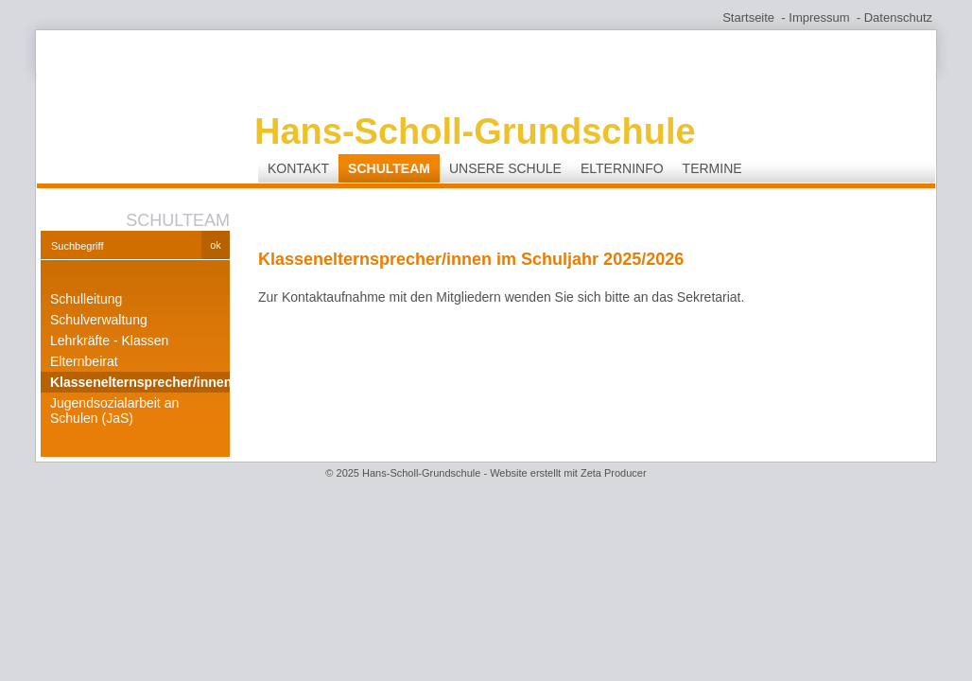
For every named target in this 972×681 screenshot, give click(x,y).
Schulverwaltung (99, 319)
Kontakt (298, 168)
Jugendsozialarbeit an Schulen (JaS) (114, 410)
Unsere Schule (505, 168)
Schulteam (389, 168)
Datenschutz (898, 17)
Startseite (748, 17)
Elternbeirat (84, 361)
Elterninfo (622, 168)
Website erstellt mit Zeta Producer (568, 473)
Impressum (819, 17)
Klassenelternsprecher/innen (140, 382)
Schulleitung (86, 298)
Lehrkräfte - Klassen (109, 340)
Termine (712, 168)
